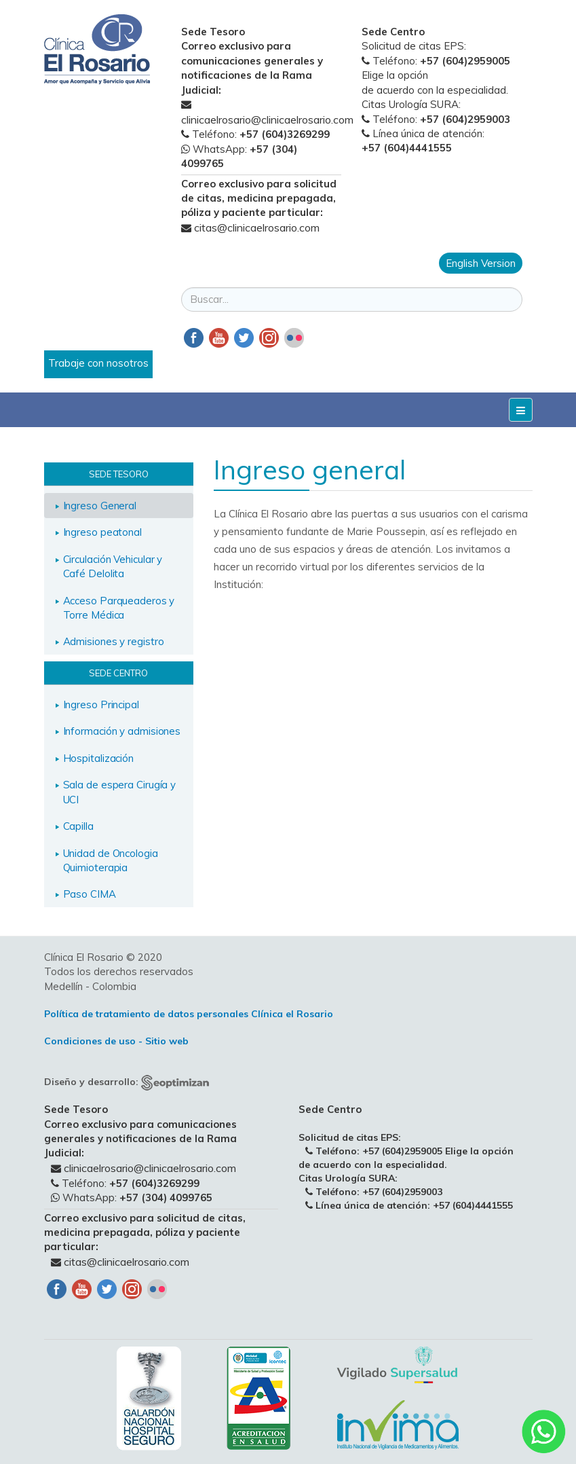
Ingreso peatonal (102, 532)
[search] (351, 299)
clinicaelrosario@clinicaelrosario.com (267, 119)
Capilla (78, 826)
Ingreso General (100, 505)
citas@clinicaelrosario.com (257, 227)
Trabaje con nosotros (98, 362)
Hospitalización (98, 758)
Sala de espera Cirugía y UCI (119, 791)
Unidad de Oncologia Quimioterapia (110, 860)
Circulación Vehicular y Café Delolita (113, 566)
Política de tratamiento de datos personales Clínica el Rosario (188, 1014)
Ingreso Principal (101, 704)
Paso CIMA (89, 893)
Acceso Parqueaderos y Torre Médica (119, 607)
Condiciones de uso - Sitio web (116, 1041)
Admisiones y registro (113, 641)
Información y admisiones (122, 731)
